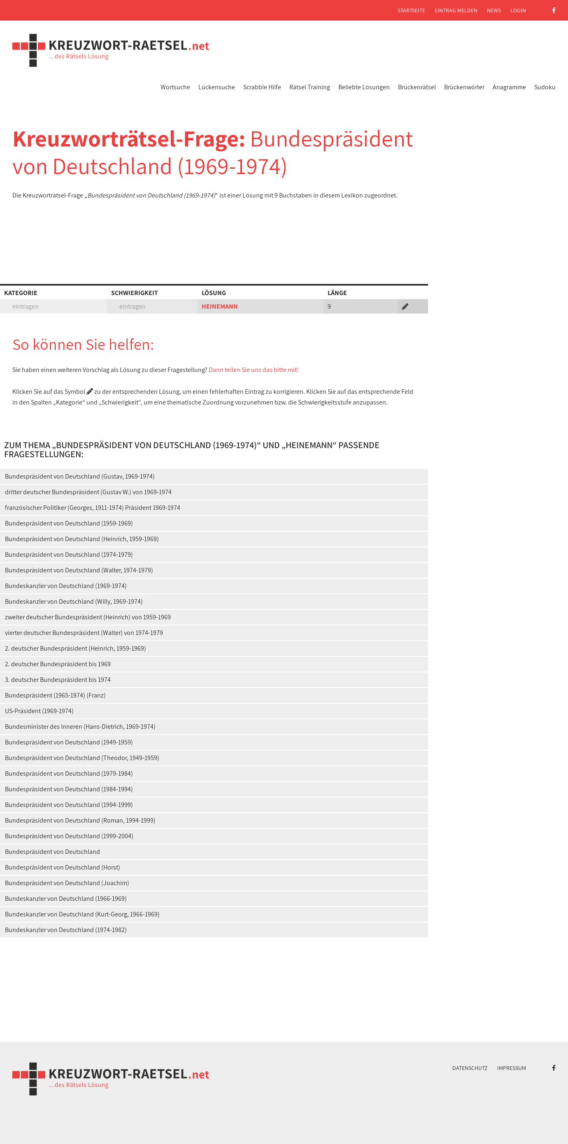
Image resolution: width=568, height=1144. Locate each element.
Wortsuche (175, 87)
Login (518, 10)
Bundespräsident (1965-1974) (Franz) (55, 695)
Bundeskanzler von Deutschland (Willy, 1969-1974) (74, 601)
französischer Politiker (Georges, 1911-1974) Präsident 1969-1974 (92, 507)
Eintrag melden (456, 10)
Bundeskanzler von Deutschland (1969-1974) (66, 585)
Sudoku (545, 87)
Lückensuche (216, 87)
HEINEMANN (220, 306)
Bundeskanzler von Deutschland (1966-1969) (66, 898)
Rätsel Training (309, 87)
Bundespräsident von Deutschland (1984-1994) (69, 789)
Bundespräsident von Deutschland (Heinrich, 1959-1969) (82, 539)
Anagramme (509, 87)
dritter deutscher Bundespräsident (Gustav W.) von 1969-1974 (88, 492)
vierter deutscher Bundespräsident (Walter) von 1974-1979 (84, 632)
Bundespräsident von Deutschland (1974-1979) (69, 554)
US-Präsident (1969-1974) (39, 711)
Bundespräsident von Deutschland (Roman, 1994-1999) (80, 820)
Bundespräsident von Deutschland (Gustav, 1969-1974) (80, 476)
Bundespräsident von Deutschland (52, 851)
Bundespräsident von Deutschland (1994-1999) (69, 804)
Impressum (511, 1068)
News (494, 10)
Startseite (411, 10)
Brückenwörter (464, 87)
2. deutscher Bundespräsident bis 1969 (58, 664)
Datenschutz (470, 1068)
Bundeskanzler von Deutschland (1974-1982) (66, 929)
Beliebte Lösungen (364, 87)
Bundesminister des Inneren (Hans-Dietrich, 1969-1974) (80, 726)
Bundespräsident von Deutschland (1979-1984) (69, 773)
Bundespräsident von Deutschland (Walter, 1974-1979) (79, 570)
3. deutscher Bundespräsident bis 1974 (58, 679)
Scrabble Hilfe (262, 87)
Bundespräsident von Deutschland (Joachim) (67, 883)
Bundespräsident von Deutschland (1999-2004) (69, 836)
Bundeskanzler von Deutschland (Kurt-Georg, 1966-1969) (82, 914)
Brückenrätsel (417, 87)
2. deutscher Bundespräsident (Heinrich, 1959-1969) (75, 648)
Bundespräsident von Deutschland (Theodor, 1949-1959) (82, 757)
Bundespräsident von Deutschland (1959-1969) (69, 523)
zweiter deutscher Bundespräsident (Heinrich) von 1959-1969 (88, 617)
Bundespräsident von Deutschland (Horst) (62, 867)
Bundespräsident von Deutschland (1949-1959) (69, 742)
